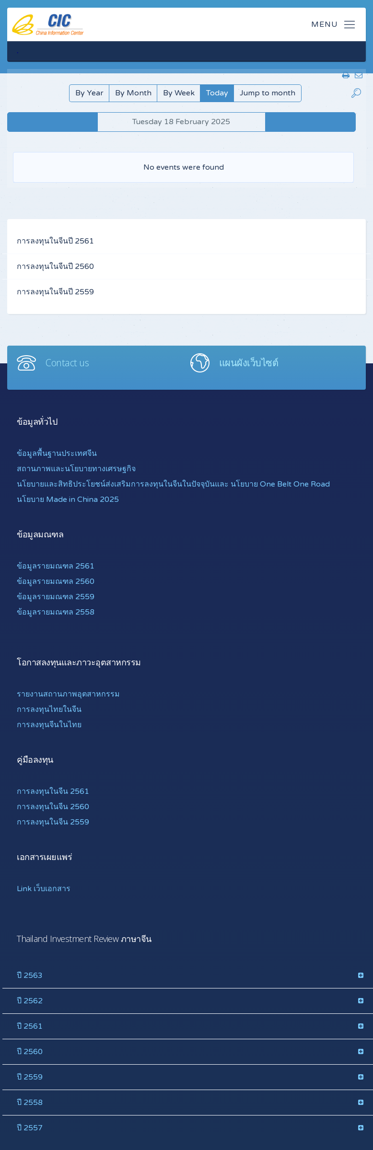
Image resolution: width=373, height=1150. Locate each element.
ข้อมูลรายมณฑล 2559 (55, 597)
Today (217, 93)
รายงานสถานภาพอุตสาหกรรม (68, 694)
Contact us (67, 362)
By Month (133, 93)
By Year (89, 93)
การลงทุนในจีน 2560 (53, 807)
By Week (179, 93)
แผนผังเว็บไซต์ (249, 362)
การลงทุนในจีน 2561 (53, 791)
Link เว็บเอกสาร (43, 889)
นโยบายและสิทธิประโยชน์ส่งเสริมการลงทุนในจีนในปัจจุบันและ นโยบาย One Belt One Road (173, 484)
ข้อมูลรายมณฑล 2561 (55, 566)
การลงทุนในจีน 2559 (53, 822)
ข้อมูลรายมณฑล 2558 (55, 612)
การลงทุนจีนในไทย (49, 725)
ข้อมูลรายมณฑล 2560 (55, 581)
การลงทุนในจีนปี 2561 (55, 241)
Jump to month (267, 93)
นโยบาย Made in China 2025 (68, 499)
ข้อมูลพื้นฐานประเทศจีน (57, 453)
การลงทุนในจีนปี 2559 (55, 292)
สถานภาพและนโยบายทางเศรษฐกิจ (76, 469)
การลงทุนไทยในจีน (49, 709)
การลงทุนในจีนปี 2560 (55, 266)
